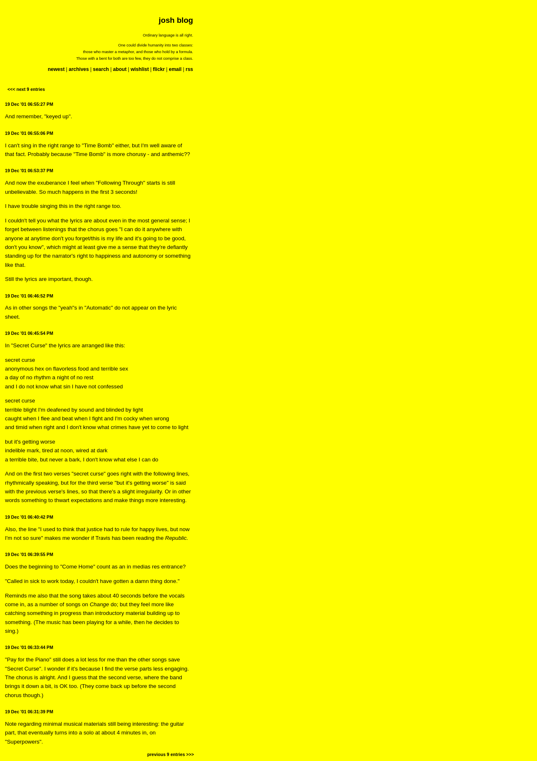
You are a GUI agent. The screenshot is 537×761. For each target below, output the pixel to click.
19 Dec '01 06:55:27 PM (29, 104)
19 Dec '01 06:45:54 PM (29, 333)
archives (79, 69)
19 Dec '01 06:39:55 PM (29, 554)
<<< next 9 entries (26, 89)
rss (189, 69)
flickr (159, 69)
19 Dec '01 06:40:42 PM (29, 517)
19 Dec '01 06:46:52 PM (29, 295)
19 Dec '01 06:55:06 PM (29, 133)
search (101, 69)
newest (56, 69)
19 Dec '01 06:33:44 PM (29, 647)
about (120, 69)
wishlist (140, 69)
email (175, 69)
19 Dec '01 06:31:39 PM (29, 711)
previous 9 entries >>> (170, 754)
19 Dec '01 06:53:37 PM (29, 170)
